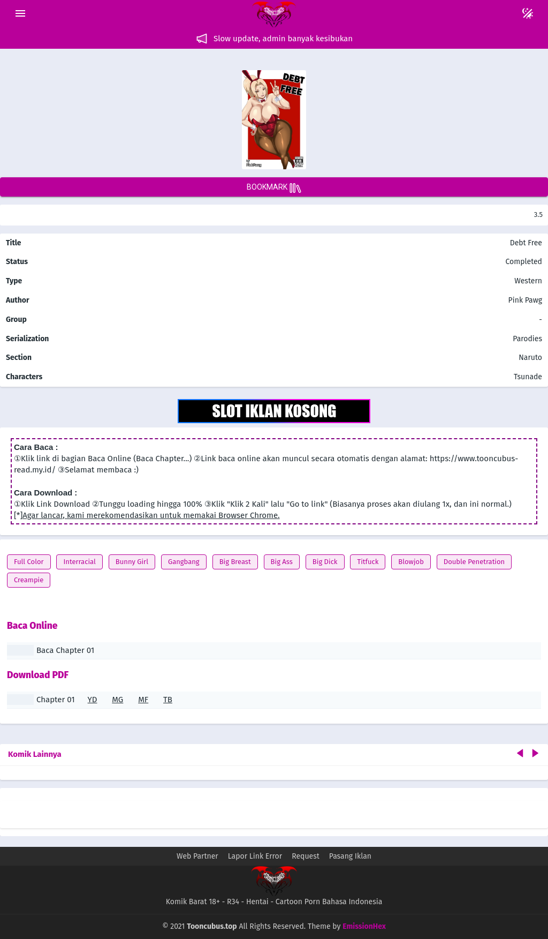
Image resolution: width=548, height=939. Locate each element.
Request (305, 856)
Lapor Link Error (255, 856)
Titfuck (367, 562)
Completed (523, 261)
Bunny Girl (132, 562)
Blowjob (411, 562)
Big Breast (235, 562)
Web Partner (197, 856)
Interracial (79, 562)
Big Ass (282, 562)
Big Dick (325, 562)
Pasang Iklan (350, 856)
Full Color (29, 562)
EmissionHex (364, 926)
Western (527, 281)
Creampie (28, 580)
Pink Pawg (525, 300)
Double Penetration (474, 562)
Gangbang (184, 562)
